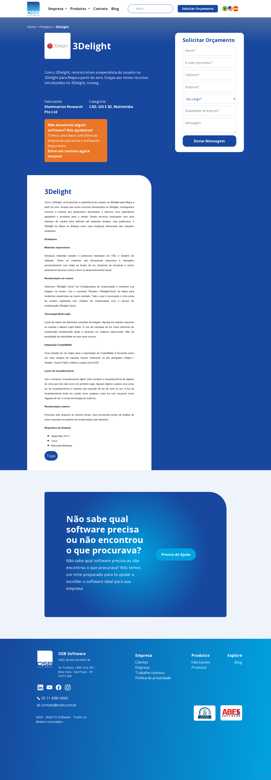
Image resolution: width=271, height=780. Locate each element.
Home (31, 27)
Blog (115, 8)
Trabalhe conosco (149, 672)
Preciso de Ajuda (175, 554)
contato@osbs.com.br (56, 705)
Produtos (45, 27)
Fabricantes (200, 662)
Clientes (141, 662)
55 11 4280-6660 (52, 698)
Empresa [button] (56, 8)
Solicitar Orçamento (198, 9)
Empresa (142, 667)
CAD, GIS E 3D (100, 106)
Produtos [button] (78, 8)
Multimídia (123, 106)
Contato (100, 8)
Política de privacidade (153, 677)
